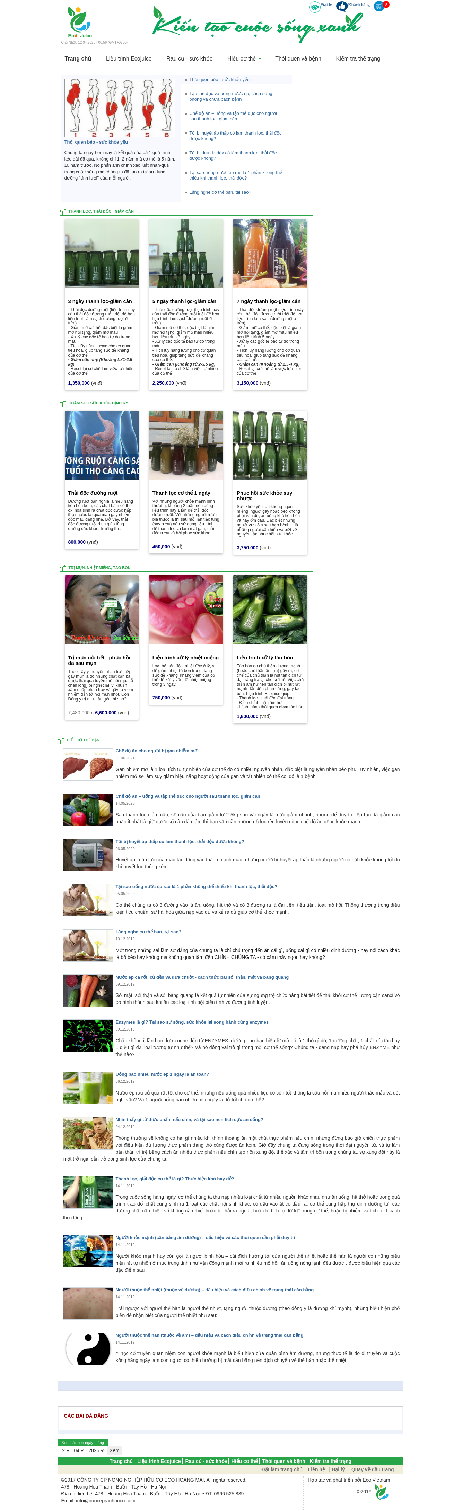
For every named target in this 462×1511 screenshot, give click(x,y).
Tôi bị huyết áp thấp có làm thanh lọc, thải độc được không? (180, 841)
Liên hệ (316, 1469)
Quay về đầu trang (372, 1469)
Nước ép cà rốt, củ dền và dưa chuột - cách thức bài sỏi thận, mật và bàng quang (202, 976)
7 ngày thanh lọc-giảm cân (268, 301)
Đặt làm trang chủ (282, 1469)
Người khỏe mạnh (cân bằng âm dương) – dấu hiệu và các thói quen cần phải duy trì (205, 1237)
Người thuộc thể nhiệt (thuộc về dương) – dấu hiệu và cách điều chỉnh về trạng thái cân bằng (215, 1289)
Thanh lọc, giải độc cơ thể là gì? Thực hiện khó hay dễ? (175, 1178)
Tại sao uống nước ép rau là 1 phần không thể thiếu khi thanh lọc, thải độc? (197, 886)
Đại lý (326, 4)
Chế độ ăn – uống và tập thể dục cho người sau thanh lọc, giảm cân (188, 796)
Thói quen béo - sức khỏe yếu (96, 141)
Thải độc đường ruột (93, 492)
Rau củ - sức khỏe (188, 59)
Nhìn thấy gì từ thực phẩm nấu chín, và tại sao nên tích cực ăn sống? (189, 1119)
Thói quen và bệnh (295, 59)
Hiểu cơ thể (242, 60)
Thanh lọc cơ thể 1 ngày (181, 492)
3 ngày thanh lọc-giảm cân (100, 301)
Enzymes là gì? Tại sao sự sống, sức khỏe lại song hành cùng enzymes (192, 1022)
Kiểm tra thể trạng (354, 59)
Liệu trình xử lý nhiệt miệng (185, 657)
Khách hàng (358, 4)
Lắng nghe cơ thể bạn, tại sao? (149, 931)
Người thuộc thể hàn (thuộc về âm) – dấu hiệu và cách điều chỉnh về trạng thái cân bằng (210, 1334)
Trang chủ (78, 59)
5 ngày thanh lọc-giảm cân (184, 301)
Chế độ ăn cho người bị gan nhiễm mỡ (157, 750)
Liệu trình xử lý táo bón (265, 657)
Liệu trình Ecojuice (128, 59)
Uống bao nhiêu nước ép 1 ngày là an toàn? (162, 1074)
